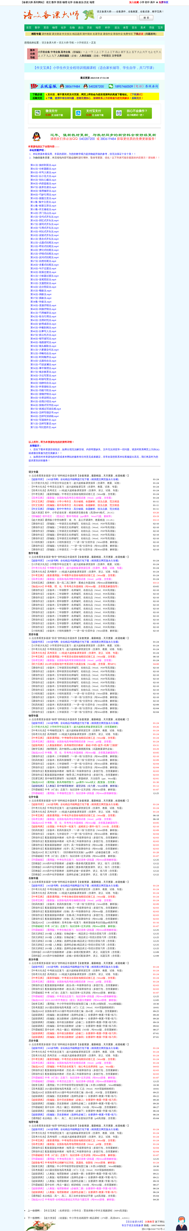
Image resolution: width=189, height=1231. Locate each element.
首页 (28, 27)
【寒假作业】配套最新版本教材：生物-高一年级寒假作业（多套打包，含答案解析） (75, 907)
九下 (54, 55)
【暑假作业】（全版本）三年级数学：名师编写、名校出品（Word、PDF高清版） (73, 597)
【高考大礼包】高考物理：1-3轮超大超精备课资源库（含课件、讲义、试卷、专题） (75, 734)
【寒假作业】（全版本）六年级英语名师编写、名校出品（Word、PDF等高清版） (73, 689)
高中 (152, 2)
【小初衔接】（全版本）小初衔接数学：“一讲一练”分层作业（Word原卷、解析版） (75, 630)
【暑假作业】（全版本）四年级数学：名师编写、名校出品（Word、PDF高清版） (73, 601)
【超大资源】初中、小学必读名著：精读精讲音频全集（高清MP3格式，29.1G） (73, 512)
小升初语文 (83, 42)
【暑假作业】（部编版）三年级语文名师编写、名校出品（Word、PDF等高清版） (73, 531)
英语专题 (33, 634)
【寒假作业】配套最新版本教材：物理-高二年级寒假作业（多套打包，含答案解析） (75, 774)
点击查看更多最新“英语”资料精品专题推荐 (54, 638)
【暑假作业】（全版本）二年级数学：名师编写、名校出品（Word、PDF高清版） (73, 593)
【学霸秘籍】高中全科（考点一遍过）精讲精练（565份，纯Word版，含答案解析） (74, 1029)
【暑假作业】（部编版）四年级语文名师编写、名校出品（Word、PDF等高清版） (73, 534)
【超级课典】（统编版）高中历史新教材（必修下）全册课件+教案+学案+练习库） (74, 1110)
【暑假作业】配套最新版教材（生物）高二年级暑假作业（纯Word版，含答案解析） (75, 918)
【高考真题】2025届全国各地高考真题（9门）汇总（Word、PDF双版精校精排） (73, 1007)
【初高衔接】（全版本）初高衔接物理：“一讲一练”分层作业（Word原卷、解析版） (75, 760)
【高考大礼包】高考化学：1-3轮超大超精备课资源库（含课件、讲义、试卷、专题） (75, 811)
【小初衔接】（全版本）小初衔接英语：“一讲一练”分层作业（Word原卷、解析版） (75, 693)
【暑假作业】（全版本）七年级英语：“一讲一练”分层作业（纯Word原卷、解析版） (75, 697)
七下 (155, 52)
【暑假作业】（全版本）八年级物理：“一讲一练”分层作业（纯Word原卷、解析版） (75, 756)
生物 (75, 2)
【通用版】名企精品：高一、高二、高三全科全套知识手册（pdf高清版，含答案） (74, 1118)
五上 (128, 52)
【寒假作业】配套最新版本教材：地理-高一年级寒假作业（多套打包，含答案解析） (75, 1147)
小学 (142, 2)
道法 (117, 27)
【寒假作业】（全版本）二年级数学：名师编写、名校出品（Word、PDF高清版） (73, 612)
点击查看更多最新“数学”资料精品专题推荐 (54, 556)
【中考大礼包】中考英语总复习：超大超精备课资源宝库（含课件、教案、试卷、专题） (77, 649)
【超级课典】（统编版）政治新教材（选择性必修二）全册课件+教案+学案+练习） (74, 1014)
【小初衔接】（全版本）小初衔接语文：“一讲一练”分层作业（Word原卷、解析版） (75, 542)
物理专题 (33, 715)
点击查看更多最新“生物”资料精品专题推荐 (54, 881)
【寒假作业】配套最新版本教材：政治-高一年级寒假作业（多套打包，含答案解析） (75, 985)
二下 (101, 52)
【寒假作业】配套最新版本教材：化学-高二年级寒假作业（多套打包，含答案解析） (75, 841)
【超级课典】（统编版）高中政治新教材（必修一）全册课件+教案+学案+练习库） (74, 1026)
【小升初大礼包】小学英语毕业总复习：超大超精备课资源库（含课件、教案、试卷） (76, 645)
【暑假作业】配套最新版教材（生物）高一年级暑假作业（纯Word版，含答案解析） (75, 911)
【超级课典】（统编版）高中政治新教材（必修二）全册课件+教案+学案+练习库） (74, 1022)
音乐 (134, 27)
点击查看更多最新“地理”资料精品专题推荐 (54, 1125)
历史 (86, 2)
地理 (92, 2)
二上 (96, 52)
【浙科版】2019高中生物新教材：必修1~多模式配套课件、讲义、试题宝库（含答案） (76, 952)
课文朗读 (56, 34)
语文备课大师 (49, 42)
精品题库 (77, 34)
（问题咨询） (146, 34)
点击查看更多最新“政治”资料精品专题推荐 (54, 963)
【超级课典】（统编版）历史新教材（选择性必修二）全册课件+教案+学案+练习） (74, 1103)
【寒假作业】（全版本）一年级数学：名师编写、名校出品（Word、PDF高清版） (73, 608)
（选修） (90, 55)
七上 (150, 52)
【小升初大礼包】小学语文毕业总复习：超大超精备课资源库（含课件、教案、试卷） (76, 483)
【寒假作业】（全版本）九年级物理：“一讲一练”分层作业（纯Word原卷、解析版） (75, 767)
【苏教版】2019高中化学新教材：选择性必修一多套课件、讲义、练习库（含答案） (74, 870)
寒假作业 (118, 34)
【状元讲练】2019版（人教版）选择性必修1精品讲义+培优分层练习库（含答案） (73, 941)
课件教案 (46, 34)
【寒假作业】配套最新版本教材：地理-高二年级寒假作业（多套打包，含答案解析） (75, 1151)
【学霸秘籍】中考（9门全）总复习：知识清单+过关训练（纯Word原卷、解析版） (74, 789)
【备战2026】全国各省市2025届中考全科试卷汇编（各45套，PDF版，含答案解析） (74, 1011)
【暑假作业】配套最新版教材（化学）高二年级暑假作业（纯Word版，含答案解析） (75, 848)
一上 (85, 52)
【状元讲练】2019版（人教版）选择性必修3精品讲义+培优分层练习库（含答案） (73, 948)
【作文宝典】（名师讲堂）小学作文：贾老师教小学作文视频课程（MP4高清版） (86, 1210)
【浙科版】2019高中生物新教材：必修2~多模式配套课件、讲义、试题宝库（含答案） (76, 955)
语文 (48, 2)
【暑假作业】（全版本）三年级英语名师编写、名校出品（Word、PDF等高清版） (73, 667)
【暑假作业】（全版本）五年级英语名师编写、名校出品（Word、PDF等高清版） (73, 675)
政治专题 (33, 959)
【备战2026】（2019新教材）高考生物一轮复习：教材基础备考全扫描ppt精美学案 (74, 922)
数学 (53, 2)
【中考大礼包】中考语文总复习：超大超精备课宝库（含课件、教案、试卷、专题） (74, 486)
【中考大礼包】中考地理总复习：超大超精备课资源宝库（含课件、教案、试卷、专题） (77, 1133)
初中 (147, 2)
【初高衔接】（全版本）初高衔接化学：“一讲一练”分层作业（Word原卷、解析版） (75, 830)
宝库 (160, 27)
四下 (123, 52)
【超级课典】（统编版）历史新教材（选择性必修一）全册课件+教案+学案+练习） (74, 1096)
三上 (107, 52)
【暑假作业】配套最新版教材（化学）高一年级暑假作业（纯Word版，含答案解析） (75, 845)
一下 (90, 52)
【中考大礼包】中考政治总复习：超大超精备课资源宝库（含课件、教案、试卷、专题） (77, 970)
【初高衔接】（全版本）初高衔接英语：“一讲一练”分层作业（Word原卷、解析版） (75, 704)
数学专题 (33, 553)
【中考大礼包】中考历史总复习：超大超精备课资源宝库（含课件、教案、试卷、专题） (77, 1051)
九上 (48, 55)
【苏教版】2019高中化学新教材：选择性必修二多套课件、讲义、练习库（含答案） (74, 874)
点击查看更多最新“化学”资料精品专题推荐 (54, 800)
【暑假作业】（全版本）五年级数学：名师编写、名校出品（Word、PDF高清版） (73, 604)
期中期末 (87, 34)
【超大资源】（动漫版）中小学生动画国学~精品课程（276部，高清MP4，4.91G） (87, 1218)
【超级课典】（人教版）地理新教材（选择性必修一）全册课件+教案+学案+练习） (74, 1177)
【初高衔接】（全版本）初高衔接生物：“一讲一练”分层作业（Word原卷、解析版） (75, 904)
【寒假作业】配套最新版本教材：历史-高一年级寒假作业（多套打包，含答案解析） (75, 1070)
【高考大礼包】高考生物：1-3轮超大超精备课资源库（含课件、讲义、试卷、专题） (75, 893)
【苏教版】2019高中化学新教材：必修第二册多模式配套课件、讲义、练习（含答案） (76, 867)
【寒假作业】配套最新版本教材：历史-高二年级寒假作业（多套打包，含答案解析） (75, 1074)
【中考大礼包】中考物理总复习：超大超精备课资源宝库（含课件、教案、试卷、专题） (77, 730)
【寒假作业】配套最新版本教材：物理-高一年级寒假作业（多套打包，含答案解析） (75, 771)
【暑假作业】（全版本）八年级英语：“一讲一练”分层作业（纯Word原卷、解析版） (75, 701)
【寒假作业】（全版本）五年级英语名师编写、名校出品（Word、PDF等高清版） (73, 686)
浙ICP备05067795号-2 (153, 1229)
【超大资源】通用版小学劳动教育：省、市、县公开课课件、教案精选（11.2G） (73, 520)
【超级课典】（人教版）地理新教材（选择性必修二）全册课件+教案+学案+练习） (74, 1181)
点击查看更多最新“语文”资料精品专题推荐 (54, 475)
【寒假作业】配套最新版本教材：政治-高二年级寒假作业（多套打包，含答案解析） (75, 989)
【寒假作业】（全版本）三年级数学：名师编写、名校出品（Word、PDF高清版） (73, 616)
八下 (43, 55)
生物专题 (33, 878)
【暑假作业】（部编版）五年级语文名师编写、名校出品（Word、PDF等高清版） (73, 538)
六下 (144, 52)
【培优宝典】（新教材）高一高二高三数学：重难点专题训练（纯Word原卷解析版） (75, 582)
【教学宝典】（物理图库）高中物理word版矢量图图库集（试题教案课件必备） (72, 749)
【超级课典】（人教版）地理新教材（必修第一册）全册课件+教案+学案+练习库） (74, 1173)
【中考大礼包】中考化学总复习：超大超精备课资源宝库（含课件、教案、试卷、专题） (77, 808)
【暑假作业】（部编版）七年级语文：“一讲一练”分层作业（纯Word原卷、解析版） (75, 545)
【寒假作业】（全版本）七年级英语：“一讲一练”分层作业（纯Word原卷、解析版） (75, 708)
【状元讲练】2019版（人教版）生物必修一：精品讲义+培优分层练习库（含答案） (74, 933)
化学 (70, 2)
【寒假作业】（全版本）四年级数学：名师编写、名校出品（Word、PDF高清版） (73, 619)
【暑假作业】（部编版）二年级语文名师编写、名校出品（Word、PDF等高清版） (73, 527)
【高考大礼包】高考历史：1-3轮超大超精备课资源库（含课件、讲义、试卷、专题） (75, 1055)
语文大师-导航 (66, 42)
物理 (64, 2)
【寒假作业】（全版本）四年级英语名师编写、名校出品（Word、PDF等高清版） (73, 682)
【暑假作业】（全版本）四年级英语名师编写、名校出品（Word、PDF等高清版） (73, 671)
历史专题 (33, 1040)
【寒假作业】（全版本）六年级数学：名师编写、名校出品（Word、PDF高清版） (73, 627)
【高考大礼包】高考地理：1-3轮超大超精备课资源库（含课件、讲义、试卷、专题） (75, 1136)
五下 (134, 52)
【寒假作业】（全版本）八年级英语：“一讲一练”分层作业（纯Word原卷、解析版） (75, 712)
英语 (59, 2)
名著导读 (97, 34)
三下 (112, 52)
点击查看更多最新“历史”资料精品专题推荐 (54, 1044)
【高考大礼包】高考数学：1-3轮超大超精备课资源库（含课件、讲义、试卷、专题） (75, 571)
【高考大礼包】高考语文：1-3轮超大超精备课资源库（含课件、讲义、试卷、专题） (75, 490)
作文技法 (67, 34)
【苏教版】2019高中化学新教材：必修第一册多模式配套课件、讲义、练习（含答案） (76, 863)
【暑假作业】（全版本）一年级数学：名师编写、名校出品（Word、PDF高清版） (73, 590)
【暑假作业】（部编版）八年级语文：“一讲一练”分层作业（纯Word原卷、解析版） (75, 549)
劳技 (151, 27)
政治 (81, 2)
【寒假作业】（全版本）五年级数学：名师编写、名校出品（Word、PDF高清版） (73, 623)
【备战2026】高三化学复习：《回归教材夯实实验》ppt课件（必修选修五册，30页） (75, 852)
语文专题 (33, 472)
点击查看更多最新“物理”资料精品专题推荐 (54, 719)
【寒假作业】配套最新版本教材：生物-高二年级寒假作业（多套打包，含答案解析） (75, 915)
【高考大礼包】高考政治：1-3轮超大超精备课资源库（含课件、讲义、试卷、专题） (75, 974)
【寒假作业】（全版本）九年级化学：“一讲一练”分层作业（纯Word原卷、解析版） (75, 833)
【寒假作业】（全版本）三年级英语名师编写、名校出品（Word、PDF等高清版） (73, 678)
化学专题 (33, 797)
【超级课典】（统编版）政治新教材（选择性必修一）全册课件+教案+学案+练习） (74, 1018)
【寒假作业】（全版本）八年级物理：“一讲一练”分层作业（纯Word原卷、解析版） (75, 763)
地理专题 (33, 1122)
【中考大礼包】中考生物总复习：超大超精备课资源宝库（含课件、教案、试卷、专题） (77, 889)
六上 (139, 52)
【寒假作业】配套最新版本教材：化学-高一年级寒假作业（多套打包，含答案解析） (75, 837)
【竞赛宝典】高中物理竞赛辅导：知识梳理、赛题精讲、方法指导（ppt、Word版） (74, 778)
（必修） (68, 55)
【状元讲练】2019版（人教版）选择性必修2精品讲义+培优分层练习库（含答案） (73, 944)
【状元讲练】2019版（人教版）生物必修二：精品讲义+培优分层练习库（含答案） (74, 937)
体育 (125, 27)
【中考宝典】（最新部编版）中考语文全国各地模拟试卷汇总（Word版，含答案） (73, 494)
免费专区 (128, 34)
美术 (143, 27)
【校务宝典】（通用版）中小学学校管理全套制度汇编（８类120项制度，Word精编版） (76, 1003)
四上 (117, 52)
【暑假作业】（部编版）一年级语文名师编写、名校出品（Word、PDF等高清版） (73, 523)
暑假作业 (108, 34)
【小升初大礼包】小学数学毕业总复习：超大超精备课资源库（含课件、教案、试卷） (76, 564)
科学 (107, 27)
